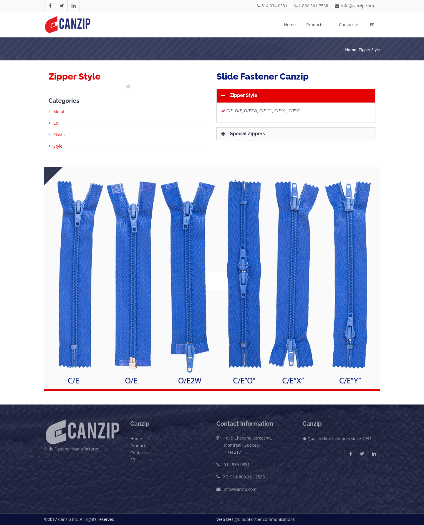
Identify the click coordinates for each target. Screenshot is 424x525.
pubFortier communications (268, 519)
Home (290, 24)
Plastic (59, 134)
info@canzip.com (354, 6)
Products (317, 24)
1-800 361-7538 (311, 6)
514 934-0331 (272, 6)
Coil (56, 123)
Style (57, 146)
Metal (58, 111)
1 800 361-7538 (250, 477)
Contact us (349, 24)
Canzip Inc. (68, 519)
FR (372, 24)
